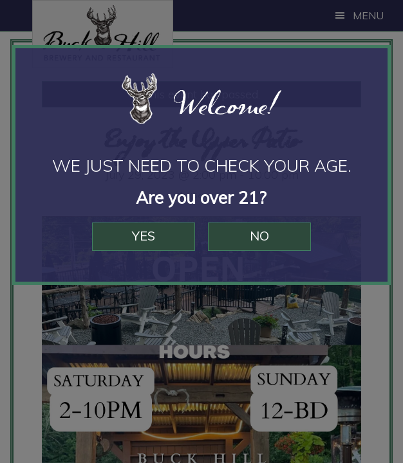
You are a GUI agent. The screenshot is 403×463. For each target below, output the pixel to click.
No (259, 236)
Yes (143, 236)
